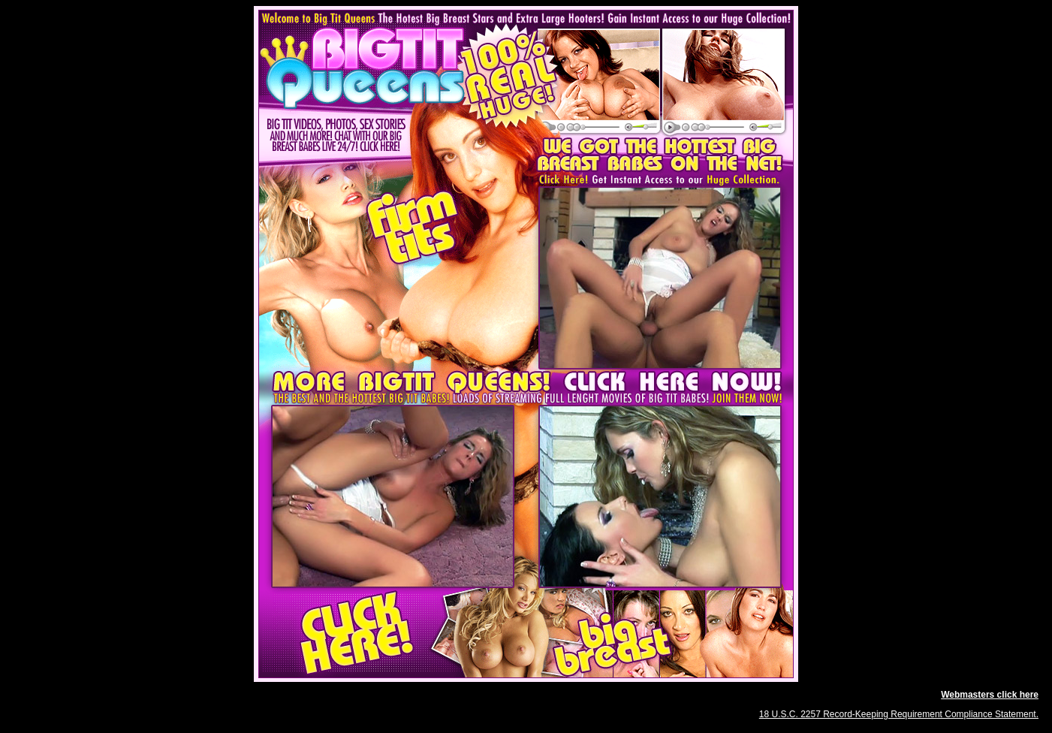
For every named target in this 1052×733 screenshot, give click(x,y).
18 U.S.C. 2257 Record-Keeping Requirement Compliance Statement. (898, 714)
